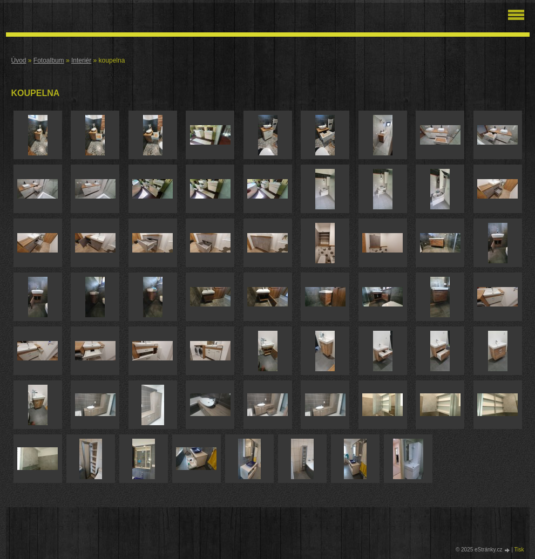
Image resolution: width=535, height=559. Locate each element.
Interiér (81, 60)
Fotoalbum (48, 60)
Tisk (519, 550)
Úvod (18, 60)
